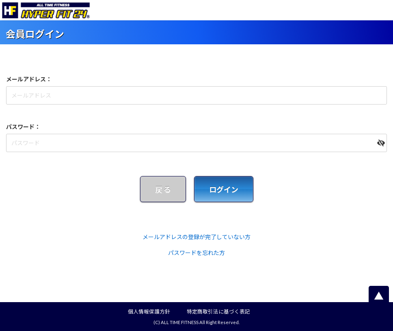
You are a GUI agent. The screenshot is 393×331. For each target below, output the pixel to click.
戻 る (163, 189)
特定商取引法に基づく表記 (218, 312)
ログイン (223, 189)
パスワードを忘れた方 (196, 252)
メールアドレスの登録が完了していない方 (196, 236)
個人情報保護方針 (149, 312)
